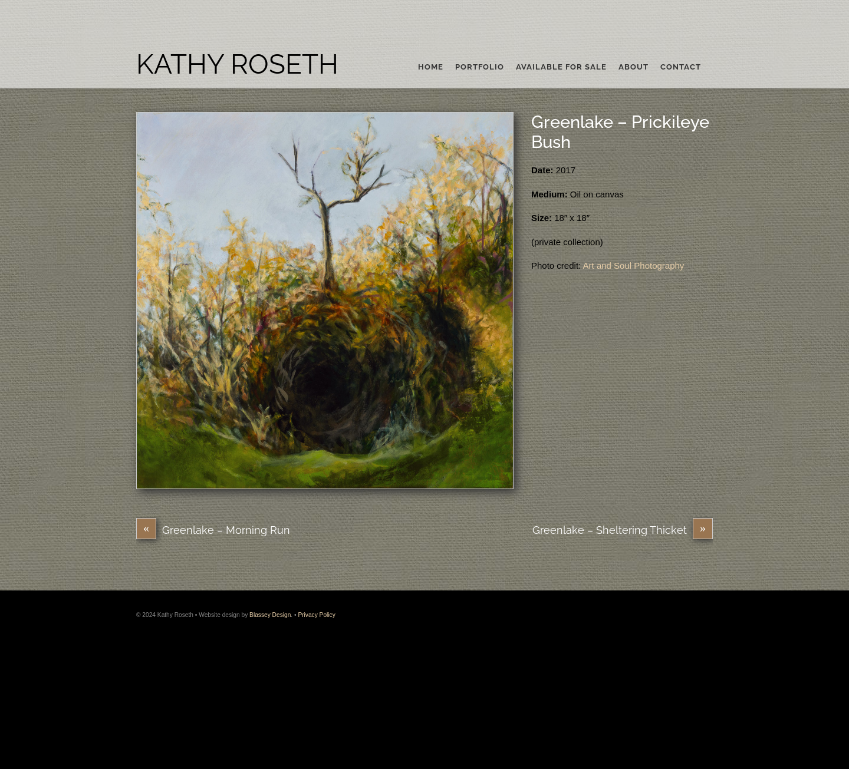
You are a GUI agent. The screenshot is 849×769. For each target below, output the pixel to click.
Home (430, 67)
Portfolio (479, 67)
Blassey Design (270, 615)
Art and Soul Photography (634, 265)
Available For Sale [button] (561, 67)
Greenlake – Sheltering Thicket (622, 530)
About (633, 67)
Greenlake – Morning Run (213, 530)
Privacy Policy (316, 615)
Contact (680, 67)
